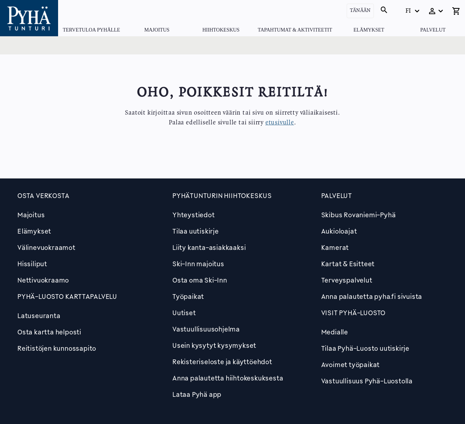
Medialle (334, 332)
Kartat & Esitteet (348, 264)
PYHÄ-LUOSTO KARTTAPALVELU (67, 296)
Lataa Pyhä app (196, 394)
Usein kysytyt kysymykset (214, 345)
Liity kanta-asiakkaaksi (209, 247)
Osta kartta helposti (49, 332)
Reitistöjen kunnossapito (56, 348)
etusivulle (279, 122)
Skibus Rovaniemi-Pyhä (358, 215)
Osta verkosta (43, 195)
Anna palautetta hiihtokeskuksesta (227, 378)
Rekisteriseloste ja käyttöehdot (222, 362)
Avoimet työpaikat (350, 365)
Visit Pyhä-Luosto (353, 313)
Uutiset (184, 313)
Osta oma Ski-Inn (199, 280)
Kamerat (335, 247)
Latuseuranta (39, 316)
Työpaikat (188, 296)
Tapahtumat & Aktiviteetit (295, 30)
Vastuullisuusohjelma (206, 329)
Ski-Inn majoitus (198, 264)
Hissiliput (32, 264)
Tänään (360, 10)
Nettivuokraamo (43, 280)
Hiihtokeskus (220, 30)
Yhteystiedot (193, 215)
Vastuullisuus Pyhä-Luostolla (367, 381)
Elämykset (369, 30)
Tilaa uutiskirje (195, 231)
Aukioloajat (339, 231)
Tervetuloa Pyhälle (91, 30)
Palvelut (433, 30)
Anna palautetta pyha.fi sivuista (372, 296)
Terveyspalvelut (346, 280)
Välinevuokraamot (46, 247)
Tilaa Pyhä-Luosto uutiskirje (365, 348)
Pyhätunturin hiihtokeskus (222, 195)
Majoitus (157, 30)
